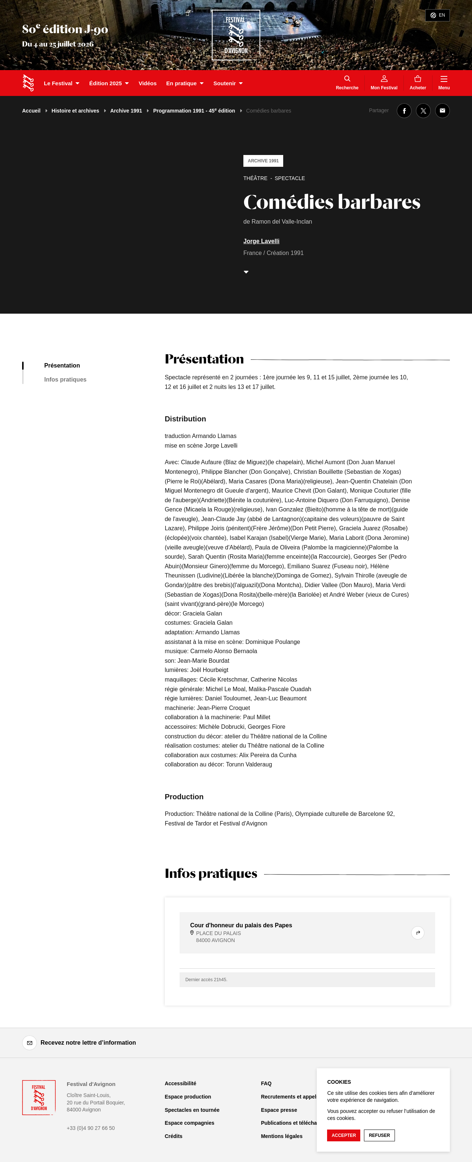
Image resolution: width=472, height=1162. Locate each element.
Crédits (174, 1136)
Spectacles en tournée (192, 1110)
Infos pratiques (65, 379)
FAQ (266, 1083)
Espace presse (279, 1110)
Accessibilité (181, 1083)
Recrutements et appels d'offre (299, 1097)
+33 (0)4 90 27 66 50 (91, 1128)
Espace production (188, 1097)
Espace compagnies (190, 1123)
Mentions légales (282, 1136)
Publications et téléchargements (300, 1123)
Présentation (62, 365)
